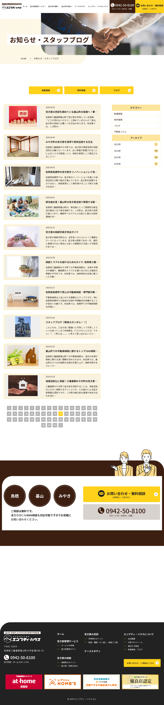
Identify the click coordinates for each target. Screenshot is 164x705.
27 (72, 413)
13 (84, 408)
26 (66, 413)
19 (26, 413)
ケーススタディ (80, 6)
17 (15, 413)
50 (55, 425)
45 (84, 419)
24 (55, 413)
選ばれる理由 (133, 646)
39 (49, 419)
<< (9, 408)
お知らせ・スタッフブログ (49, 39)
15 (95, 408)
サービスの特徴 (67, 645)
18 (21, 413)
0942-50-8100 (22, 657)
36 (32, 419)
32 (9, 419)
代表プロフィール (135, 642)
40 (55, 419)
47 (95, 419)
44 (78, 419)
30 (89, 413)
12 (78, 408)
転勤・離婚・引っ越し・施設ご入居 (103, 642)
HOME (24, 58)
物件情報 (81, 90)
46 (89, 419)
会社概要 (131, 638)
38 (43, 419)
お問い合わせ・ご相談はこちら (140, 663)
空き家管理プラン (68, 649)
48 (43, 425)
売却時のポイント (96, 638)
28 (78, 413)
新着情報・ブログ (135, 649)
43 (72, 419)
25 (61, 413)
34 (21, 419)
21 (38, 413)
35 (26, 419)
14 (89, 408)
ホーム (25, 6)
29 (84, 413)
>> (60, 425)
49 (49, 425)
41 (61, 419)
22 (43, 413)
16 (9, 413)
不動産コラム (120, 131)
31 (95, 413)
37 (38, 419)
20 (32, 413)
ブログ (116, 90)
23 (49, 413)
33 (15, 419)
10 (66, 408)
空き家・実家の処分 (69, 666)
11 (72, 408)
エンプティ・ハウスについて (98, 6)
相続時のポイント (68, 662)
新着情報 (46, 90)
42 (66, 419)
